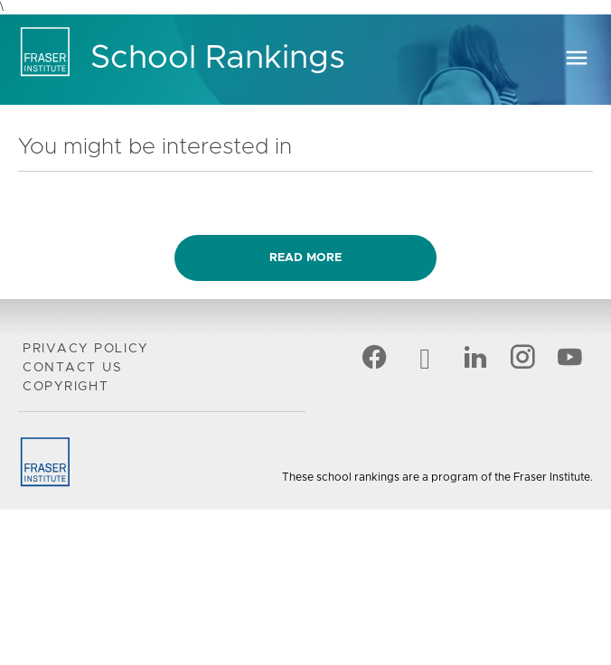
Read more (305, 258)
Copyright (66, 386)
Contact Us (72, 367)
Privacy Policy (85, 348)
